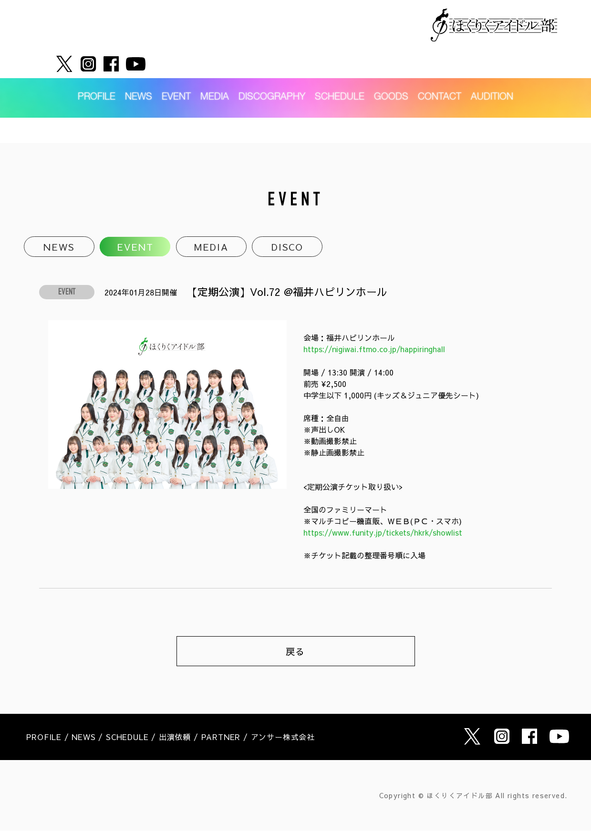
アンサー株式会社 (283, 738)
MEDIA (214, 72)
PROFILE (96, 72)
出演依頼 (175, 738)
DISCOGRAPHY (271, 72)
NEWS (138, 72)
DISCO (287, 247)
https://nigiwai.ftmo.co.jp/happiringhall (375, 350)
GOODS (391, 72)
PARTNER (221, 738)
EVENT (176, 72)
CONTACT (439, 72)
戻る (295, 652)
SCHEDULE (339, 72)
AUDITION (492, 72)
